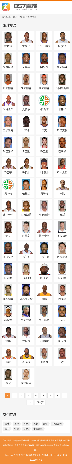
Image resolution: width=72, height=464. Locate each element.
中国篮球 (38, 428)
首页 (15, 16)
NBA (26, 423)
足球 (7, 423)
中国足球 (57, 423)
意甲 (7, 428)
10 (29, 402)
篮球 (16, 423)
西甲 (45, 423)
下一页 (40, 402)
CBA (26, 428)
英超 (35, 423)
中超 (16, 428)
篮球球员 (31, 16)
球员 (22, 16)
